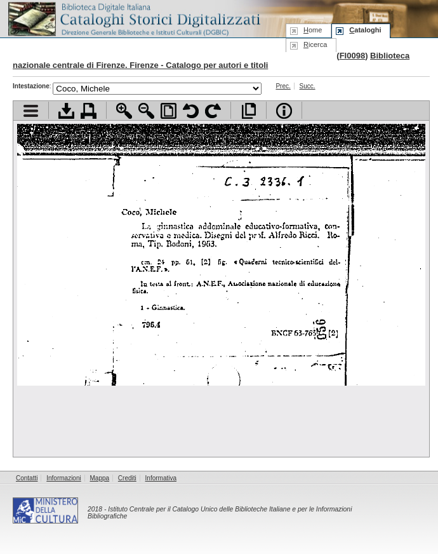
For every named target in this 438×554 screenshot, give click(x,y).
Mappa (100, 478)
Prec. (282, 86)
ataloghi (365, 30)
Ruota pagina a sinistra (191, 111)
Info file (284, 111)
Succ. (307, 86)
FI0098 (352, 55)
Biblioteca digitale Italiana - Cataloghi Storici (133, 18)
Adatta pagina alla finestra (168, 111)
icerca (315, 44)
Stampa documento (88, 111)
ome (312, 30)
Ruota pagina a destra (213, 111)
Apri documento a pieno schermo (248, 111)
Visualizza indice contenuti (31, 111)
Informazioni (63, 478)
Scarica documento (66, 111)
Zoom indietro (146, 111)
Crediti (127, 478)
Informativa (160, 478)
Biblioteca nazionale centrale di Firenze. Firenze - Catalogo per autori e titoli (211, 60)
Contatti (26, 478)
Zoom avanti (124, 111)
